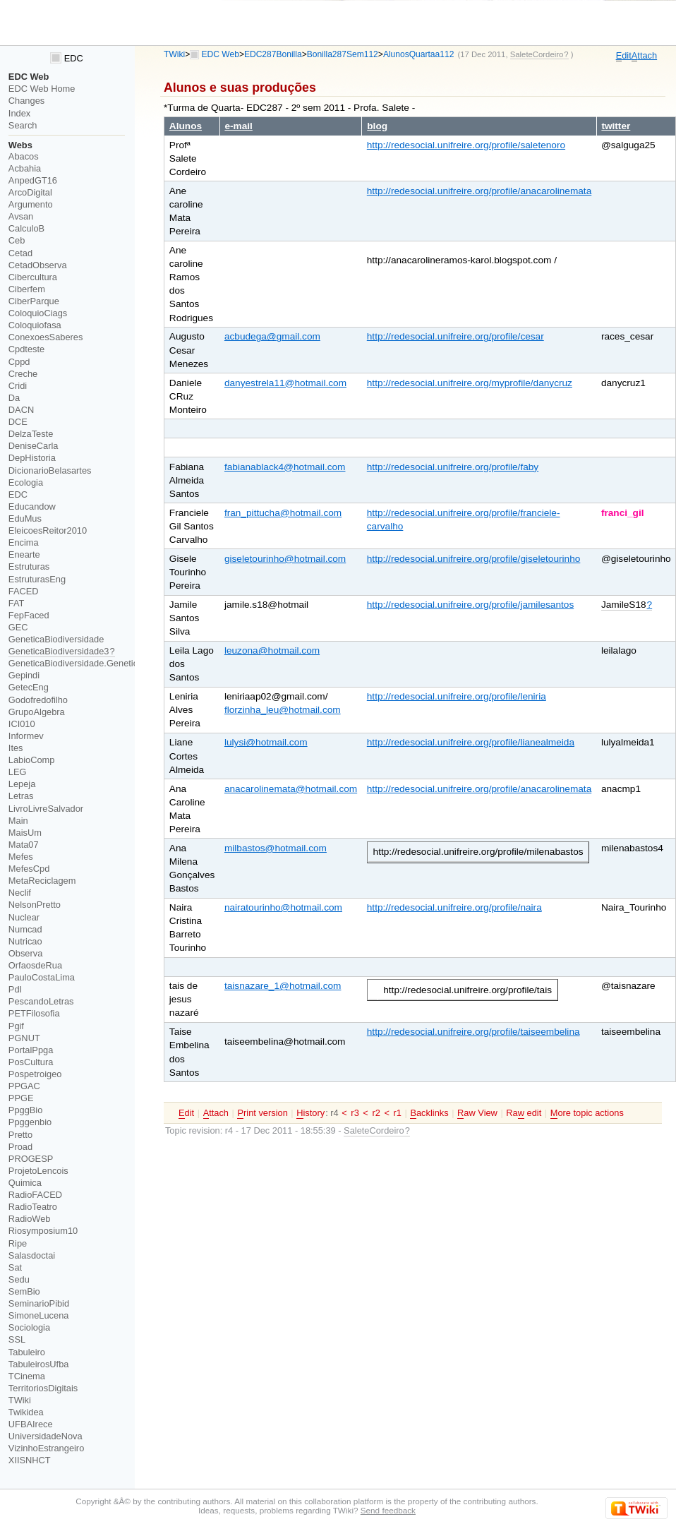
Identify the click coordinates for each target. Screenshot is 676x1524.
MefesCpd (28, 868)
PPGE (21, 1098)
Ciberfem (26, 289)
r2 (376, 1113)
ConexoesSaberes (45, 337)
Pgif (16, 1026)
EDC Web (220, 54)
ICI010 (21, 724)
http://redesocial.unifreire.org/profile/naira (454, 907)
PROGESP (30, 1158)
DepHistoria (32, 457)
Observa (25, 953)
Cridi (17, 385)
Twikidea (26, 1412)
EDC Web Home (42, 88)
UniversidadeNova (45, 1436)
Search (22, 125)
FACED (23, 591)
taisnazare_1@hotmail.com (283, 985)
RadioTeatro (32, 1206)
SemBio (24, 1291)
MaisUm (25, 832)
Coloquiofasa (34, 325)
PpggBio (25, 1110)
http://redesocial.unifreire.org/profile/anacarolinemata (479, 191)
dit (624, 55)
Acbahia (24, 168)
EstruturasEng (37, 579)
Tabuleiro (26, 1352)
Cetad (20, 253)
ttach (644, 55)
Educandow (32, 506)
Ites (15, 748)
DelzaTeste (30, 433)
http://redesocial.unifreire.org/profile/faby (452, 467)
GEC (18, 627)
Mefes (20, 856)
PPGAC (24, 1086)
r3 (354, 1113)
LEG (17, 772)
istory (310, 1113)
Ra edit (523, 1113)
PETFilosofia (34, 1013)
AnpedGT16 (32, 180)
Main (18, 820)
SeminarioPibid (38, 1303)
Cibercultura (32, 277)
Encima (23, 542)
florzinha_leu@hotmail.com (282, 709)
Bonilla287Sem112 (342, 54)
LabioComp (31, 760)
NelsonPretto (34, 904)
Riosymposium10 (43, 1230)
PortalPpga (30, 1050)
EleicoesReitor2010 (47, 530)
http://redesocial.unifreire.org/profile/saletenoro (466, 145)
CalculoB (26, 228)
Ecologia (25, 482)
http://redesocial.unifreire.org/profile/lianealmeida (470, 742)
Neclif (19, 892)
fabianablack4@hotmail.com (285, 467)
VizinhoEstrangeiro (46, 1448)
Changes (26, 100)
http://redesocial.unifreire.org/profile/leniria (456, 696)
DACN (21, 409)
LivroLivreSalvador (45, 808)
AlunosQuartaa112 (418, 54)
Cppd (19, 361)
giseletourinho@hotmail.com (285, 558)
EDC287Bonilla (273, 54)
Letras (21, 796)
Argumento (30, 204)
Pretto (20, 1134)
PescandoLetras (41, 1001)
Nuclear (24, 917)
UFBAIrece (30, 1424)
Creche (22, 373)
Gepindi (24, 675)
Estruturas (28, 566)
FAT (16, 603)
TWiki (174, 54)
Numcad (25, 929)
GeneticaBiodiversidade (56, 639)
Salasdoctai (31, 1255)
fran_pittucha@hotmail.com (283, 513)
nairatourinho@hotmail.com (283, 907)
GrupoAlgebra (36, 712)
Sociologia (29, 1327)
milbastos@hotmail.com (275, 848)
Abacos (23, 156)
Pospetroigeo (35, 1074)
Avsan (20, 216)
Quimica (25, 1182)
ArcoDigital (30, 192)
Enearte (24, 554)
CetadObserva (37, 265)
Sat (15, 1267)
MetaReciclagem (42, 880)
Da (14, 397)
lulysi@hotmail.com (266, 742)
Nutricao (25, 941)
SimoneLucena (38, 1315)
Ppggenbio (30, 1122)
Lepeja (22, 784)
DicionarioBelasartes (50, 470)
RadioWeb (29, 1218)
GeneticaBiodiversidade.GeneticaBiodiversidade (105, 663)
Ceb (16, 240)
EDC (66, 58)
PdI (15, 989)
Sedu (19, 1279)
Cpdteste (26, 349)
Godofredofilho (38, 700)
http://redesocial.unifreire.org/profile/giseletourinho (474, 558)
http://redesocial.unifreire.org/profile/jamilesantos (470, 604)
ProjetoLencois (38, 1170)
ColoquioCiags (37, 313)
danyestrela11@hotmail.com (285, 383)
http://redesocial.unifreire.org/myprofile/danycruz (469, 383)
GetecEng (28, 687)
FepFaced (28, 615)
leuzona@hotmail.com (272, 650)
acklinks (429, 1113)
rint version (262, 1113)
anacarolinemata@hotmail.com (290, 789)
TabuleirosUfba (38, 1364)
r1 (398, 1113)
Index (19, 113)
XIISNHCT (29, 1460)
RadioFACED (35, 1194)
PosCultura (30, 1062)
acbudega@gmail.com (272, 336)
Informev (26, 736)
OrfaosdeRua (35, 965)
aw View (477, 1113)
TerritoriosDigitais (43, 1388)
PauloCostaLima (41, 977)
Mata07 (23, 844)
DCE (18, 421)
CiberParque (33, 301)
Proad (20, 1146)
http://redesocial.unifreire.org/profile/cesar (455, 336)
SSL (16, 1339)
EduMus (25, 518)
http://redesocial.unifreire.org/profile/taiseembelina (473, 1031)
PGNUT (24, 1038)
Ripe (17, 1243)
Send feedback (388, 1510)
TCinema (26, 1376)
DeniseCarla (33, 445)
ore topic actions (587, 1113)
